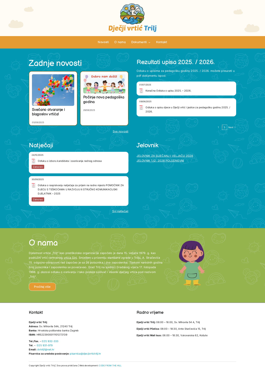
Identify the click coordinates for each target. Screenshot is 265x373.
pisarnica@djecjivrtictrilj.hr (85, 353)
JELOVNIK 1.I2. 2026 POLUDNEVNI (160, 160)
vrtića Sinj (70, 257)
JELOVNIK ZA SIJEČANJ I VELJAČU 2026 (165, 155)
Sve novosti (120, 131)
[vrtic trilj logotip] (132, 4)
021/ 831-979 (45, 345)
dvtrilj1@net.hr (45, 349)
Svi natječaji (120, 211)
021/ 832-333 (50, 341)
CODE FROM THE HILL (110, 365)
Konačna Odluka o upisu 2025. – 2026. (168, 90)
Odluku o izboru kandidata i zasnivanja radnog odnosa (70, 160)
